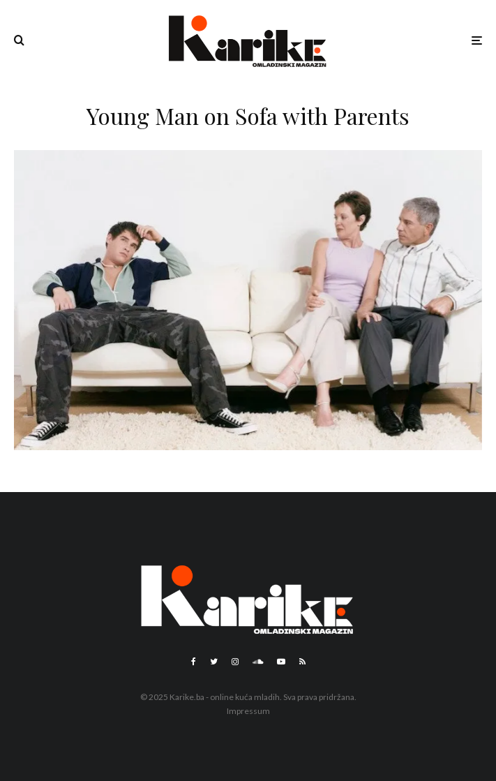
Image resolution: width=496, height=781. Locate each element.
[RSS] (302, 661)
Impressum (248, 711)
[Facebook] (193, 661)
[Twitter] (214, 661)
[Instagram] (235, 661)
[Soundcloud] (258, 661)
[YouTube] (281, 661)
